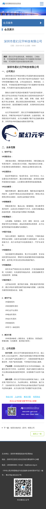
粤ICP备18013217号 (13, 475)
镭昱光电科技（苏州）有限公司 (18, 428)
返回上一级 (37, 434)
